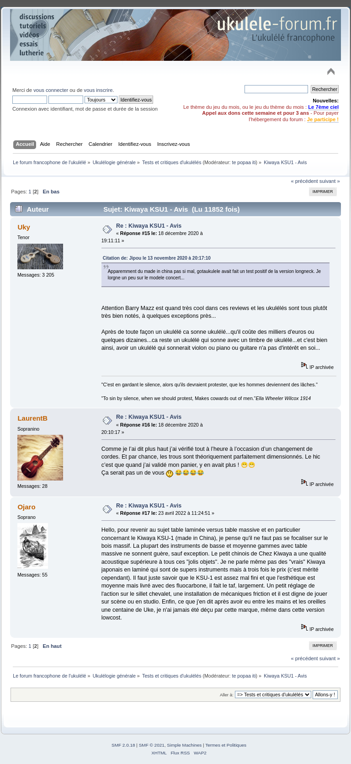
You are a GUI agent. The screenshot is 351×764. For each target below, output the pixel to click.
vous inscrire (98, 90)
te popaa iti (243, 162)
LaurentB (32, 418)
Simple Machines (184, 745)
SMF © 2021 (152, 745)
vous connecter (50, 90)
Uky (23, 227)
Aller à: (227, 694)
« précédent (304, 181)
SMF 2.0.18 (123, 745)
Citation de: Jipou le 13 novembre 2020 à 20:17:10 (157, 258)
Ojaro (26, 507)
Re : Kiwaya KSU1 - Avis (148, 226)
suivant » (329, 181)
